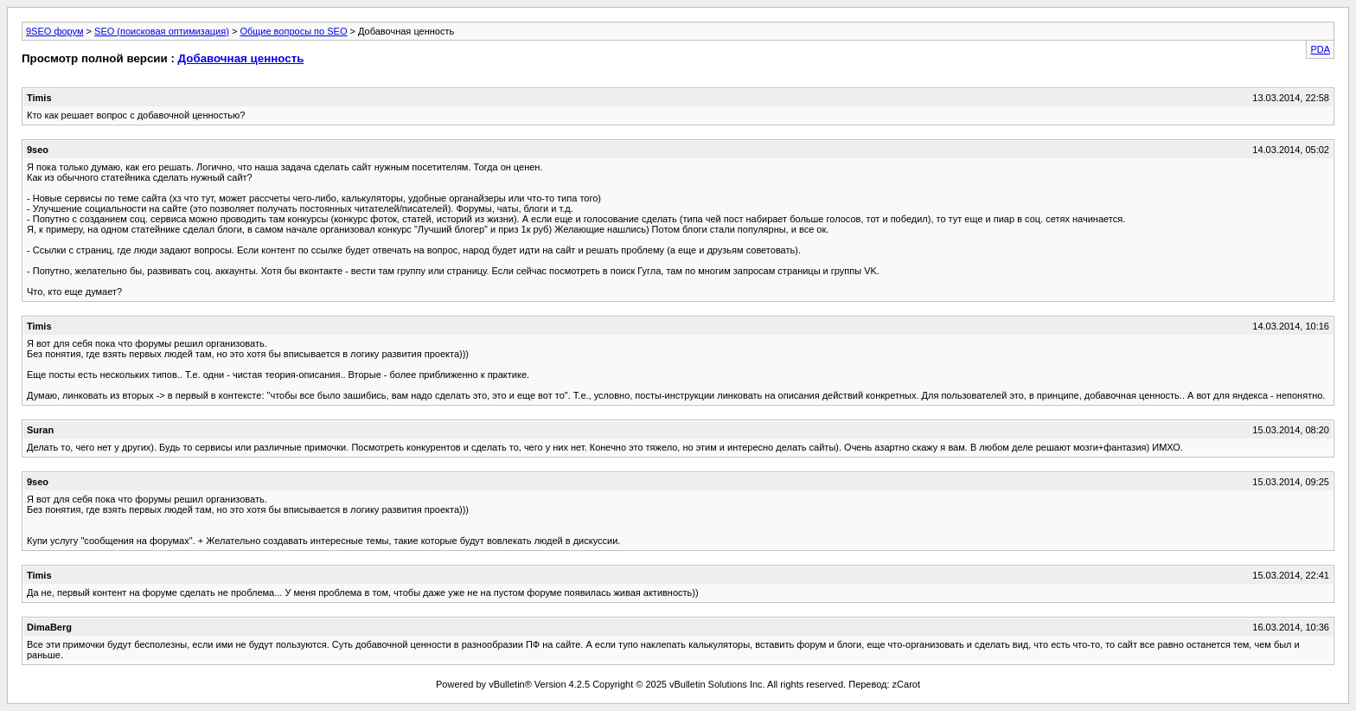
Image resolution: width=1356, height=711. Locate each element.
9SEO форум (55, 31)
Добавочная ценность (241, 58)
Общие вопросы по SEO (293, 31)
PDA (1320, 49)
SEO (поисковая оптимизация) (161, 31)
